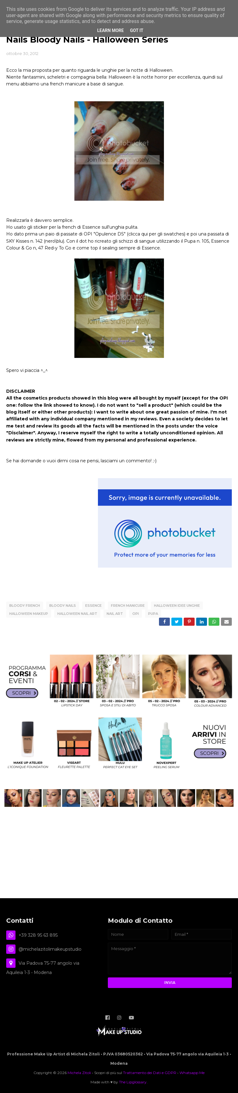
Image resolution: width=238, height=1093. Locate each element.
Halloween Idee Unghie (177, 605)
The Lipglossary (133, 1082)
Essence (93, 605)
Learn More (110, 30)
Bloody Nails (62, 605)
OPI (135, 613)
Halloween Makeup (28, 613)
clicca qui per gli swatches (156, 234)
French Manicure (128, 605)
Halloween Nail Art (77, 613)
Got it (136, 30)
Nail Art (115, 613)
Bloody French (24, 605)
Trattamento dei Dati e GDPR (149, 1072)
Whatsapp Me (192, 1072)
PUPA (153, 613)
